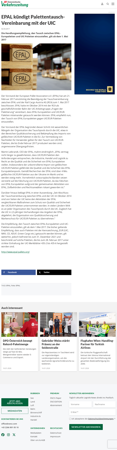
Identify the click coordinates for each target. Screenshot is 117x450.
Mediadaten (15, 410)
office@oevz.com (9, 423)
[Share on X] (54, 272)
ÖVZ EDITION (56, 401)
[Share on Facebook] (18, 272)
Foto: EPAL (15, 285)
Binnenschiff (36, 412)
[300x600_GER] (94, 53)
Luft (32, 405)
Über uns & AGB (37, 440)
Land (32, 401)
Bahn (32, 409)
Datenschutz (55, 433)
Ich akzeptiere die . (93, 418)
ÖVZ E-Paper (55, 398)
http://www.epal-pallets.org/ (15, 251)
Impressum (55, 436)
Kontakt (33, 436)
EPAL (8, 285)
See (32, 398)
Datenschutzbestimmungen (101, 418)
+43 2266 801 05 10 (10, 427)
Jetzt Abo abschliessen (15, 402)
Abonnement (56, 405)
